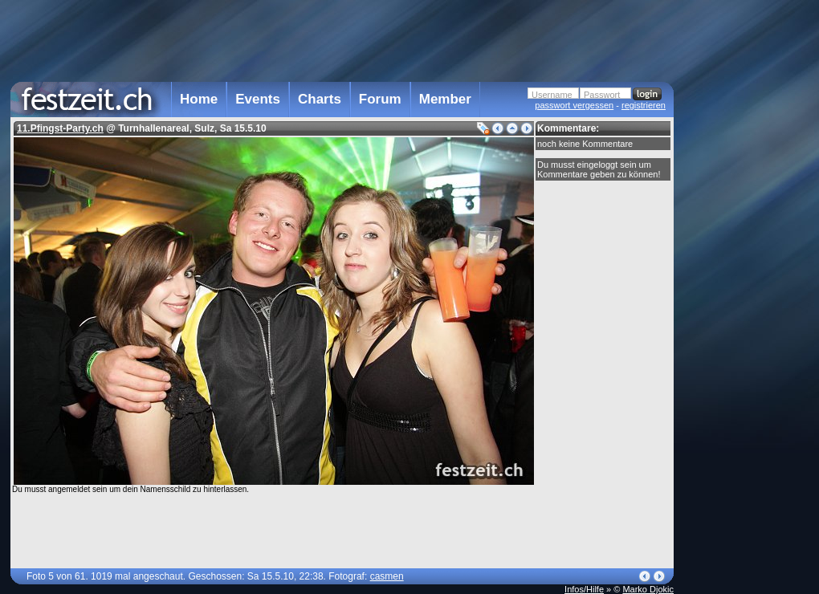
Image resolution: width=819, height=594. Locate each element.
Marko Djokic (648, 589)
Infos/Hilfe (584, 589)
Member (445, 99)
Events (257, 99)
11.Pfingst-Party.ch (60, 128)
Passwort (602, 95)
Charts (319, 99)
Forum (380, 99)
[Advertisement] (744, 323)
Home (199, 99)
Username (552, 95)
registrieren (643, 105)
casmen (387, 576)
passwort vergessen (574, 105)
